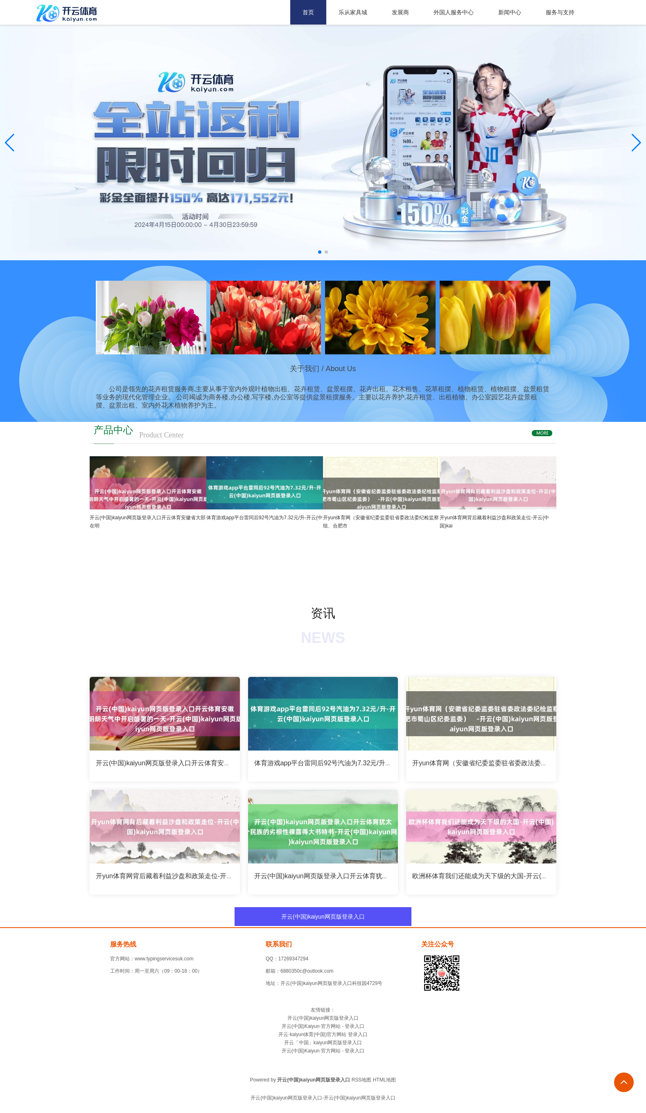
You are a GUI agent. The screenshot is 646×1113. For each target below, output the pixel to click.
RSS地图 (362, 1080)
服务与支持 (560, 12)
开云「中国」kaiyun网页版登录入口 (323, 1042)
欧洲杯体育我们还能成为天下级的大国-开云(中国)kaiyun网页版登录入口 (516, 879)
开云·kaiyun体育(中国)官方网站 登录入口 (322, 1034)
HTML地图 (384, 1080)
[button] (636, 143)
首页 (308, 12)
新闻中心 (509, 12)
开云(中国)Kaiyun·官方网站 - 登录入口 (323, 1026)
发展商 (400, 12)
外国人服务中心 (454, 12)
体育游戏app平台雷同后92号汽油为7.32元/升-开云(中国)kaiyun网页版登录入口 (368, 766)
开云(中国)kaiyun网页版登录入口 (323, 916)
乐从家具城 (353, 12)
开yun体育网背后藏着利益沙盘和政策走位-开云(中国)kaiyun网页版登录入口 (205, 879)
